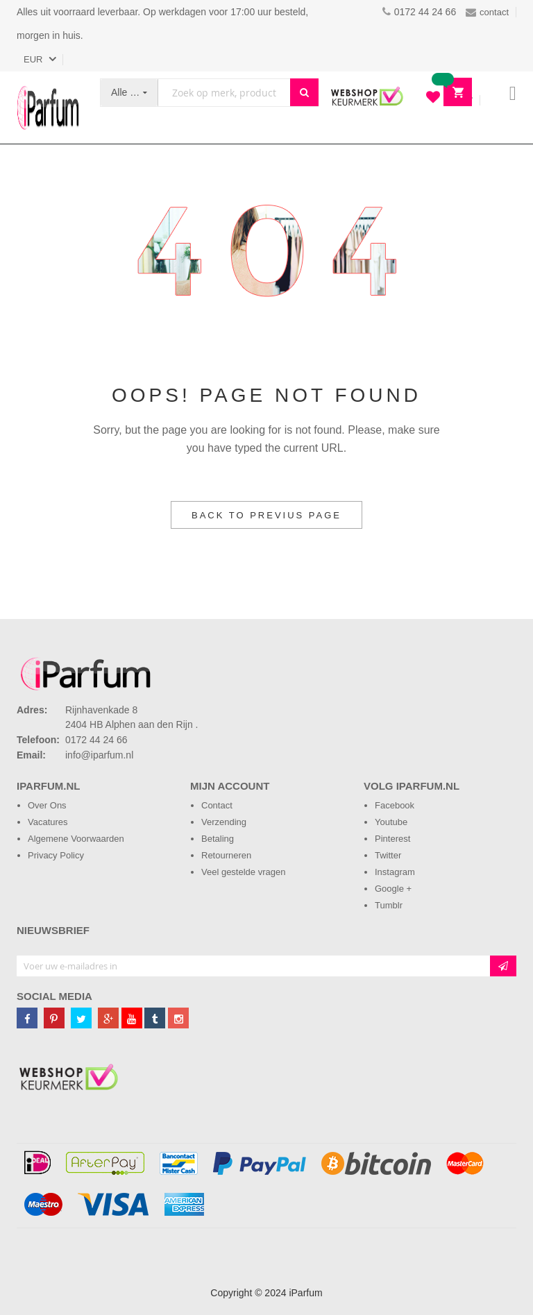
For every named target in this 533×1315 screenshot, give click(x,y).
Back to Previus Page (266, 515)
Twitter (388, 855)
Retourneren (226, 855)
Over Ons (47, 805)
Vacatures (48, 822)
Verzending (223, 822)
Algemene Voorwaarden (76, 838)
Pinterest (392, 838)
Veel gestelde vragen (243, 872)
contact (487, 12)
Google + (393, 888)
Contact (216, 805)
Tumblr (389, 905)
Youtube (391, 822)
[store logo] (48, 107)
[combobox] (224, 92)
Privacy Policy (56, 855)
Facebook (394, 805)
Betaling (217, 838)
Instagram (395, 872)
